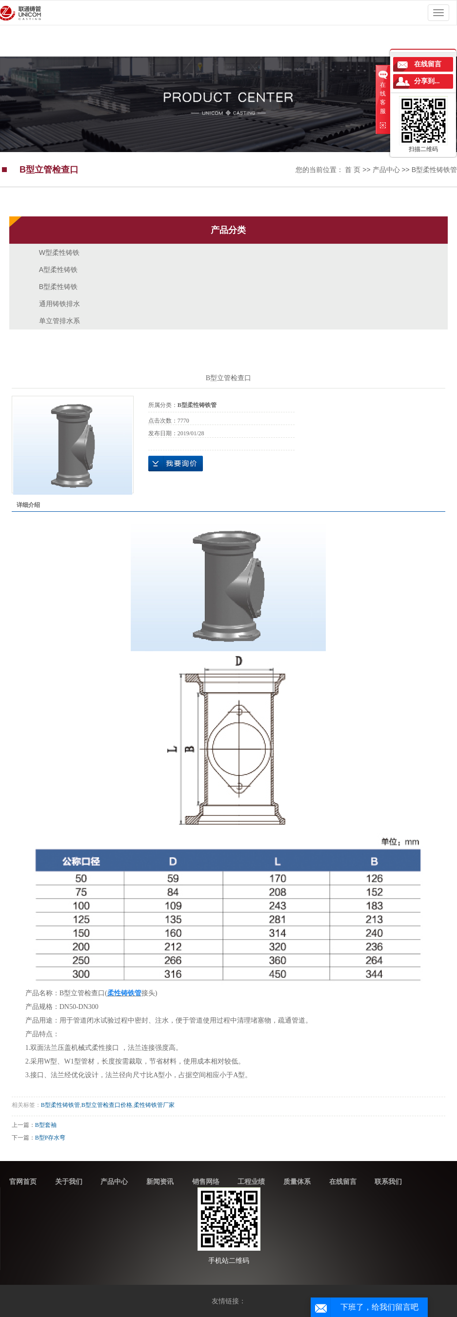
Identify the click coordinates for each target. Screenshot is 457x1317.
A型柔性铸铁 (58, 269)
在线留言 (343, 1181)
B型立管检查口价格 (106, 1105)
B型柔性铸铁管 (434, 170)
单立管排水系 (59, 321)
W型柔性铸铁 (59, 252)
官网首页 (23, 1181)
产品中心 (386, 170)
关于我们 (68, 1181)
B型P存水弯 (50, 1137)
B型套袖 (46, 1125)
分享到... (427, 81)
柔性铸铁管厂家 (154, 1105)
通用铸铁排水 (59, 304)
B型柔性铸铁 (58, 287)
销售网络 (205, 1181)
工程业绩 (251, 1181)
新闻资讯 (160, 1181)
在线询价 (175, 463)
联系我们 (388, 1181)
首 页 (352, 170)
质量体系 (297, 1181)
